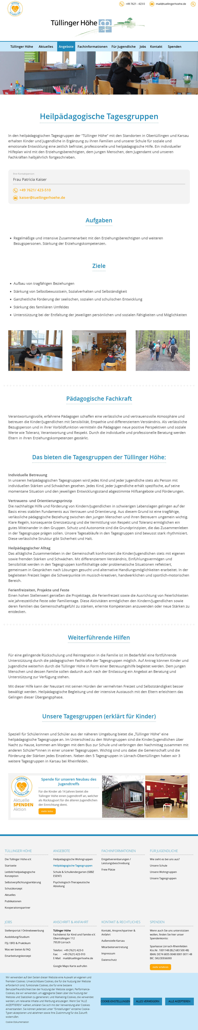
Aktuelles (46, 46)
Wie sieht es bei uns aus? (165, 859)
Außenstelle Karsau (113, 940)
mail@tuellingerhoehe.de (171, 4)
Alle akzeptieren (179, 1001)
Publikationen (13, 901)
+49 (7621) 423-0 (73, 950)
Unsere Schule (158, 865)
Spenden (174, 46)
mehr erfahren (160, 967)
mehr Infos (47, 811)
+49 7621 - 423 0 (135, 4)
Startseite (10, 865)
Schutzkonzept (13, 888)
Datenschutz (109, 960)
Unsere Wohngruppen (163, 872)
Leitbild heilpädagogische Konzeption (20, 874)
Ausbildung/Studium (17, 937)
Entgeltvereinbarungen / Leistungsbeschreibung (116, 861)
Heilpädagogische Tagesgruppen (72, 865)
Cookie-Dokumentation (17, 1022)
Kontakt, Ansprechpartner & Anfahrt (118, 932)
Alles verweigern (147, 1001)
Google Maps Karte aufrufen (70, 966)
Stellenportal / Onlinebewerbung (24, 930)
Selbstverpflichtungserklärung (23, 882)
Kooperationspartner (17, 907)
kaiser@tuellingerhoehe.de (42, 210)
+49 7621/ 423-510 (35, 202)
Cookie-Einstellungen (115, 1001)
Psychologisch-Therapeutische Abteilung (71, 884)
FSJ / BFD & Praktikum (18, 943)
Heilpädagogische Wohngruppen (73, 859)
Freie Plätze (108, 869)
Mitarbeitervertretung (114, 947)
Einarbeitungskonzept (18, 956)
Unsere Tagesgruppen (163, 878)
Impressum (108, 953)
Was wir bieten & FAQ (17, 949)
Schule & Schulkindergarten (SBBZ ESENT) (73, 874)
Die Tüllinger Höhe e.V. (18, 859)
